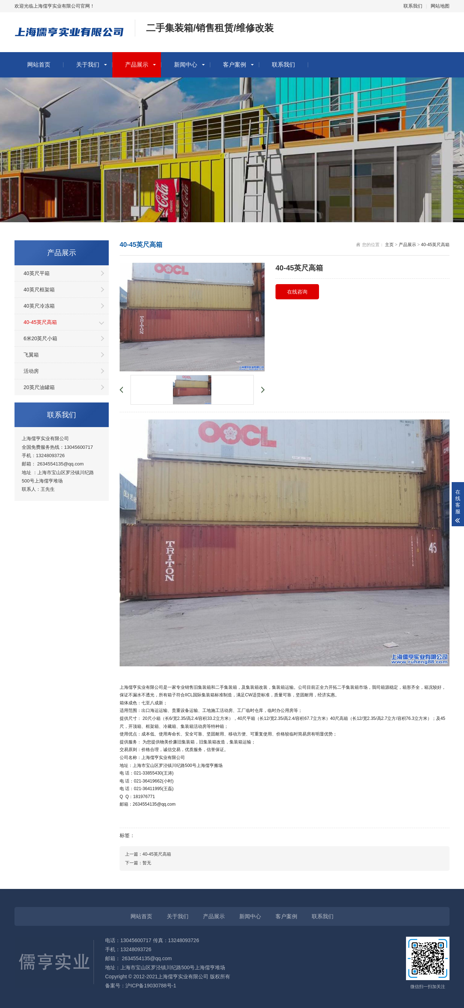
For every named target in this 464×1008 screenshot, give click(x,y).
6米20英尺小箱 (40, 338)
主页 (389, 244)
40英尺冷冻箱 (39, 306)
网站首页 (38, 65)
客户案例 (234, 65)
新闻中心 (185, 65)
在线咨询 (297, 292)
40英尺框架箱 (39, 289)
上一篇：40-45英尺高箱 (148, 854)
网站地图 (440, 6)
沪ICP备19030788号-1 (150, 985)
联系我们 (412, 6)
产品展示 (136, 65)
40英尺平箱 (37, 273)
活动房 (31, 371)
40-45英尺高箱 (40, 322)
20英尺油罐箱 (39, 387)
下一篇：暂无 (138, 862)
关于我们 (87, 65)
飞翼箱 (31, 355)
